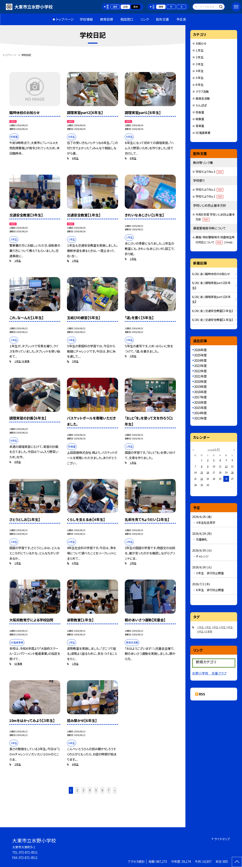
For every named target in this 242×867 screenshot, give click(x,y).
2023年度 (200, 365)
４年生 (75, 563)
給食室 (200, 119)
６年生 (75, 158)
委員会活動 (203, 98)
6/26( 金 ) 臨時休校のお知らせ (211, 274)
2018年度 (200, 391)
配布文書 (162, 19)
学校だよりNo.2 (209, 189)
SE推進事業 (203, 132)
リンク (144, 19)
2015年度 (200, 407)
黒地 (135, 6)
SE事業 (25, 361)
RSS (202, 694)
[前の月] (193, 449)
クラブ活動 (202, 91)
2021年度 (200, 376)
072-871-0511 (28, 852)
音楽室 (200, 126)
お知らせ (201, 43)
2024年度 (200, 360)
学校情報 (86, 19)
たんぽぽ (201, 105)
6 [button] (102, 790)
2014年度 (200, 413)
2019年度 (200, 386)
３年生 (17, 260)
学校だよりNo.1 (209, 196)
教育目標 (106, 19)
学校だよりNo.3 (209, 171)
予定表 (181, 19)
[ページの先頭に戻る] (237, 862)
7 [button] (108, 790)
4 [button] (89, 790)
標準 (161, 6)
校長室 (200, 112)
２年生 (133, 563)
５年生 (75, 361)
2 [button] (77, 790)
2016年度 (200, 402)
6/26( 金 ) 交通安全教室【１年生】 (212, 319)
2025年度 (200, 355)
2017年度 (200, 397)
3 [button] (83, 790)
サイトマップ (222, 839)
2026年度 (200, 349)
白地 (125, 6)
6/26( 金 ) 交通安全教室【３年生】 (212, 311)
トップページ (65, 19)
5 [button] (96, 790)
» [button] (114, 790)
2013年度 (200, 418)
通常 (115, 6)
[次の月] (234, 449)
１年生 (75, 260)
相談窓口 (126, 19)
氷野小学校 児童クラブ (209, 673)
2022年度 (200, 371)
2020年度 (200, 381)
